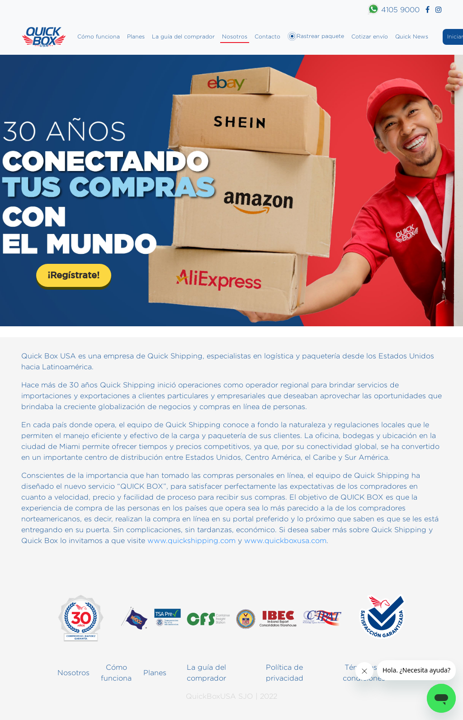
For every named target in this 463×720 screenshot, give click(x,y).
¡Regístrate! (73, 275)
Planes (136, 36)
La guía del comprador (183, 36)
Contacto (267, 36)
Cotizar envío (369, 36)
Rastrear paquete (316, 36)
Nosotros (234, 36)
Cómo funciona (98, 36)
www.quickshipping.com (191, 540)
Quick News (411, 36)
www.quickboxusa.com (285, 540)
